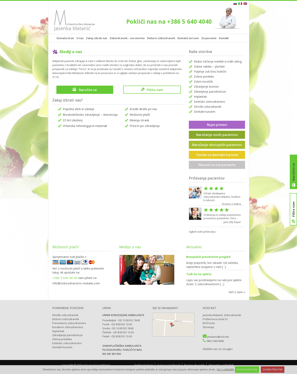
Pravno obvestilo (194, 365)
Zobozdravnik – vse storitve (127, 38)
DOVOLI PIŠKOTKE (247, 369)
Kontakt (224, 38)
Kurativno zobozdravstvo (67, 327)
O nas (79, 38)
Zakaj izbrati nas (96, 38)
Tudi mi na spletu (199, 274)
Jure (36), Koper (232, 222)
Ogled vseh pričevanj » (202, 231)
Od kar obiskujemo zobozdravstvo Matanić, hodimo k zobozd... (221, 197)
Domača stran (65, 38)
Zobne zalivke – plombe (209, 66)
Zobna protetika (62, 339)
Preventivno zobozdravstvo (69, 323)
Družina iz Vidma (231, 204)
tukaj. (55, 272)
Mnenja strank (139, 120)
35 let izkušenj (72, 120)
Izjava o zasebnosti (169, 365)
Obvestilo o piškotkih (221, 365)
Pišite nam (293, 209)
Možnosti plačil (140, 115)
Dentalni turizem (188, 38)
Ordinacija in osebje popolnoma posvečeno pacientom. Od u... (222, 216)
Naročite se (293, 172)
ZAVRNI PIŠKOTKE (273, 369)
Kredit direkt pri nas (143, 109)
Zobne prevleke (204, 76)
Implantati (200, 96)
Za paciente (209, 38)
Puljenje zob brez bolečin (210, 71)
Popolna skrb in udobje (78, 109)
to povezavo (105, 73)
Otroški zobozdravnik (207, 106)
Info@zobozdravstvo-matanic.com (76, 283)
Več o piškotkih (225, 369)
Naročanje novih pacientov (217, 135)
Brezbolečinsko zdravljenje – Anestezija (90, 115)
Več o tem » (237, 292)
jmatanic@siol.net (218, 337)
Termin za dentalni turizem (217, 155)
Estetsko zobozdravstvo (209, 101)
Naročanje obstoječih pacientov (217, 145)
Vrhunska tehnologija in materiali (85, 126)
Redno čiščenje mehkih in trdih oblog (218, 61)
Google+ (228, 349)
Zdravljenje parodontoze (210, 91)
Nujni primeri (217, 125)
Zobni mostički (203, 81)
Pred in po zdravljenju (145, 126)
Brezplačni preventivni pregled (208, 257)
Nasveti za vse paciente (217, 165)
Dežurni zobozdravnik (161, 38)
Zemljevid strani (143, 365)
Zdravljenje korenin (206, 86)
